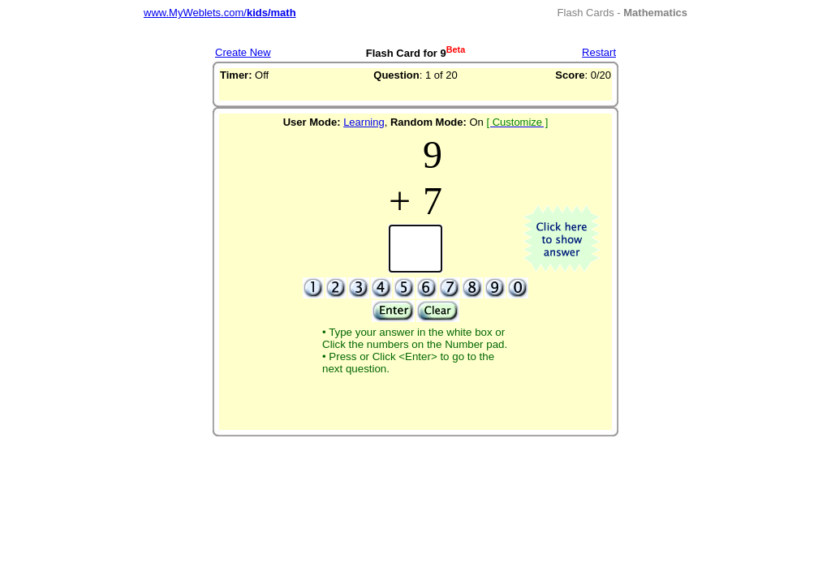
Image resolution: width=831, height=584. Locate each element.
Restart (599, 52)
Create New (243, 52)
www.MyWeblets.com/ (220, 12)
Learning (364, 122)
